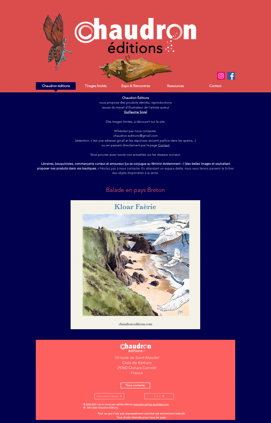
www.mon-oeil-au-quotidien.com (151, 404)
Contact (163, 145)
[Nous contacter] (135, 385)
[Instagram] (221, 76)
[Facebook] (231, 76)
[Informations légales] (109, 396)
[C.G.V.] (159, 396)
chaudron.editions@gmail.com (135, 136)
